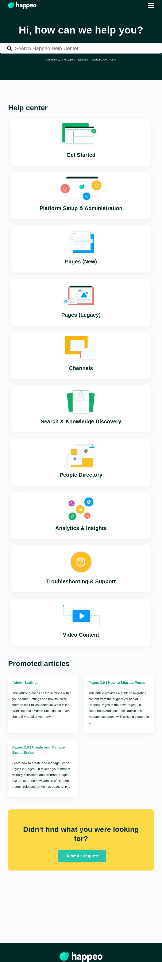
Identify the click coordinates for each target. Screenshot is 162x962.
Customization (100, 59)
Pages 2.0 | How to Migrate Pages (117, 683)
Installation (83, 59)
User (113, 59)
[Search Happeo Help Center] (81, 48)
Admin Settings (25, 683)
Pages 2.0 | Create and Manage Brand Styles (39, 750)
